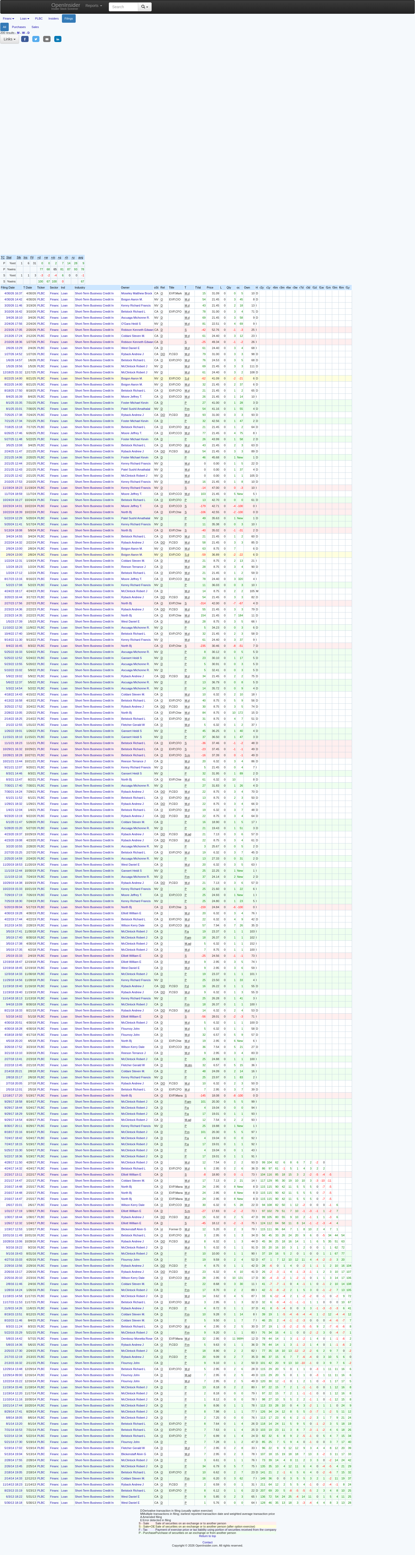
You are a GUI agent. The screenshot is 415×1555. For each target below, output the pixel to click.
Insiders (53, 18)
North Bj (126, 512)
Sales (35, 27)
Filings (69, 18)
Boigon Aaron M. (132, 299)
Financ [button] (8, 18)
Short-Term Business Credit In (94, 293)
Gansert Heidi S (131, 658)
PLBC (39, 18)
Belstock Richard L (133, 311)
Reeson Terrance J (133, 566)
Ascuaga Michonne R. (135, 317)
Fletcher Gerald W (133, 724)
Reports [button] (93, 5)
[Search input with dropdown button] (123, 6)
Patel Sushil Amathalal (135, 408)
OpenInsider (65, 6)
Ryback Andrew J (132, 354)
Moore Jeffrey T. (131, 396)
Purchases (19, 27)
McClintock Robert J (134, 366)
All (4, 27)
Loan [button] (24, 18)
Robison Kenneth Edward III (139, 329)
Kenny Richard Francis (136, 305)
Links (10, 39)
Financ (54, 293)
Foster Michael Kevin (134, 402)
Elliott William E (131, 913)
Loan (64, 293)
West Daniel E (130, 348)
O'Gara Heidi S (131, 323)
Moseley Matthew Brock (136, 293)
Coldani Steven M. (133, 335)
